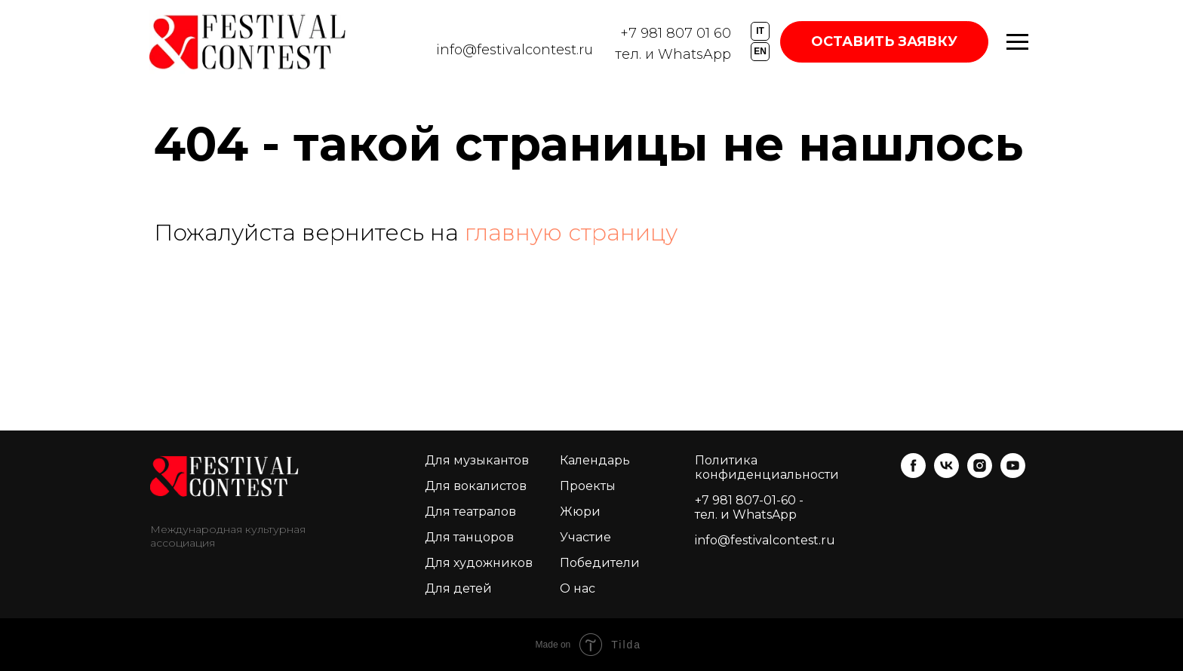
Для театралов (470, 511)
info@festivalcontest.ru (514, 49)
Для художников (479, 563)
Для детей (458, 588)
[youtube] (1012, 473)
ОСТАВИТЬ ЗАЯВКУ (884, 41)
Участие (585, 537)
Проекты (588, 486)
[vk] (946, 473)
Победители (600, 563)
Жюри (580, 511)
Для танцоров (469, 537)
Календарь (595, 460)
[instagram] (979, 473)
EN (760, 51)
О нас (577, 588)
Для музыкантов (477, 460)
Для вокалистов (476, 486)
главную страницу (571, 233)
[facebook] (913, 473)
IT (760, 31)
